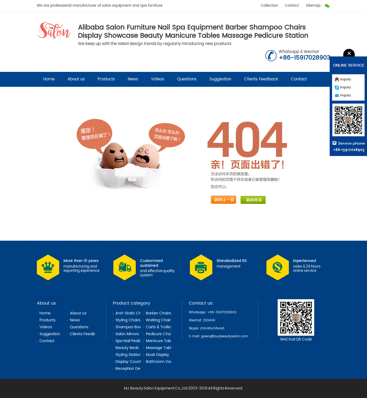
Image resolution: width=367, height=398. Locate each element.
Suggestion (220, 79)
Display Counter (130, 362)
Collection (269, 6)
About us (76, 79)
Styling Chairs (127, 320)
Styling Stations (129, 355)
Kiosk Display (157, 355)
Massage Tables (160, 348)
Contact (292, 6)
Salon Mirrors (127, 334)
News (133, 79)
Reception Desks (130, 369)
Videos (157, 79)
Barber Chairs (158, 313)
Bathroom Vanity (161, 362)
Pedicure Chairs (160, 334)
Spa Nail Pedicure (131, 341)
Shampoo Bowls (130, 327)
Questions (187, 79)
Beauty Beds (127, 348)
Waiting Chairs (159, 320)
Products (106, 79)
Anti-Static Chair (130, 313)
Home (49, 79)
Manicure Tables (161, 341)
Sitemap (313, 6)
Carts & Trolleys (160, 327)
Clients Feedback (261, 79)
